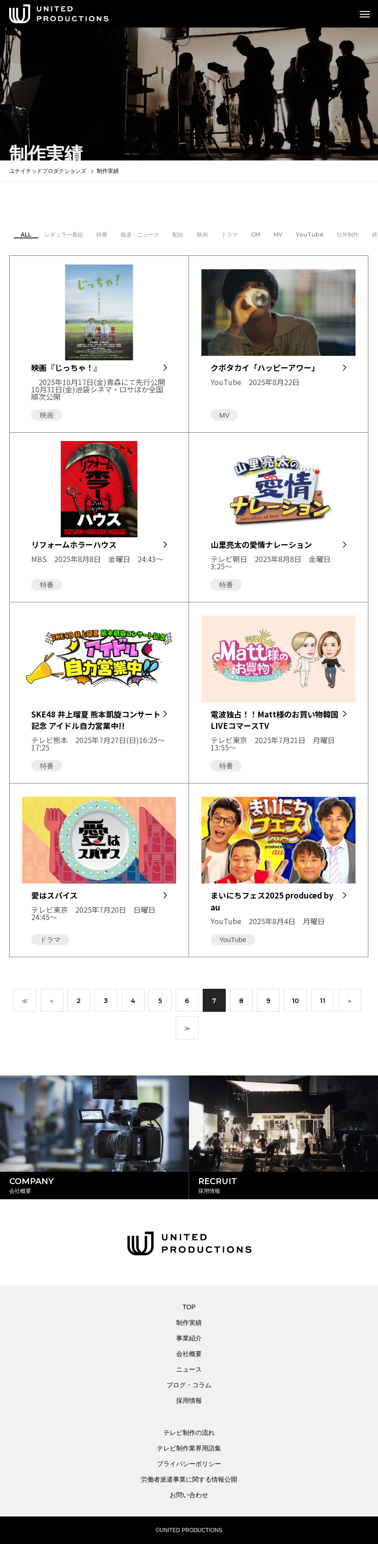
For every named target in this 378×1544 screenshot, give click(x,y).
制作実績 (189, 1322)
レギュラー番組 (63, 236)
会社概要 (189, 1354)
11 (322, 1003)
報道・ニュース (140, 236)
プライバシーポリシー (189, 1464)
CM (255, 236)
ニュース (189, 1369)
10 (295, 1003)
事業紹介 (189, 1338)
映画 (202, 236)
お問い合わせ (189, 1495)
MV (278, 236)
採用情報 (189, 1400)
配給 (177, 236)
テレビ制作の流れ (189, 1432)
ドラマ (229, 236)
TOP (189, 1307)
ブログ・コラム (189, 1385)
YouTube (309, 236)
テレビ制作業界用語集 (189, 1448)
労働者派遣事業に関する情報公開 (189, 1479)
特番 (101, 236)
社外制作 (348, 236)
